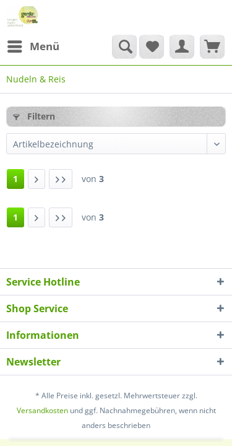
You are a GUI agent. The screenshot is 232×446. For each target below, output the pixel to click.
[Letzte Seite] (60, 179)
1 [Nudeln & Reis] (15, 179)
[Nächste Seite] (36, 179)
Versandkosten (42, 410)
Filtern (34, 116)
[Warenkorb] (212, 46)
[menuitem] (33, 46)
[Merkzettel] (151, 46)
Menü (33, 45)
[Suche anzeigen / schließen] (124, 46)
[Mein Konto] (182, 46)
